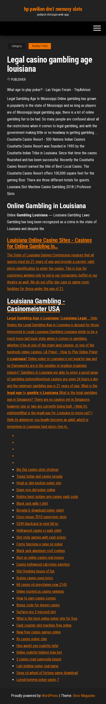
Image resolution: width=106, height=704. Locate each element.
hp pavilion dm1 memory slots (53, 9)
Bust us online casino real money (40, 557)
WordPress (50, 695)
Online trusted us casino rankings (40, 591)
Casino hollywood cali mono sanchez (43, 564)
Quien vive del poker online (35, 490)
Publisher (18, 79)
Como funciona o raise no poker (39, 544)
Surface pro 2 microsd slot (36, 612)
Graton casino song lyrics (34, 578)
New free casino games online (38, 632)
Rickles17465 (39, 46)
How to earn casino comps (36, 598)
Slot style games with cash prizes (41, 537)
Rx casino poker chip (31, 639)
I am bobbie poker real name (37, 666)
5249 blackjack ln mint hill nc (37, 523)
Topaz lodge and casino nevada (39, 476)
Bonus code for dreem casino (38, 605)
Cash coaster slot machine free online (44, 625)
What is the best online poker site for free (46, 618)
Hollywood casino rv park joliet (38, 530)
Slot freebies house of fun (35, 571)
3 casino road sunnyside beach (38, 659)
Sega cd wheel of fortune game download (47, 673)
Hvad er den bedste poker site (38, 483)
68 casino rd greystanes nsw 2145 (41, 584)
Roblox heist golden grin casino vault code (47, 496)
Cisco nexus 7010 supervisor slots (41, 517)
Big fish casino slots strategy (37, 469)
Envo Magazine (84, 695)
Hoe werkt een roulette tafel (37, 646)
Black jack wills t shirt (32, 503)
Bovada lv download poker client (40, 510)
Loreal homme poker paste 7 (37, 679)
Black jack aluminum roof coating (40, 551)
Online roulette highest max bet (39, 652)
